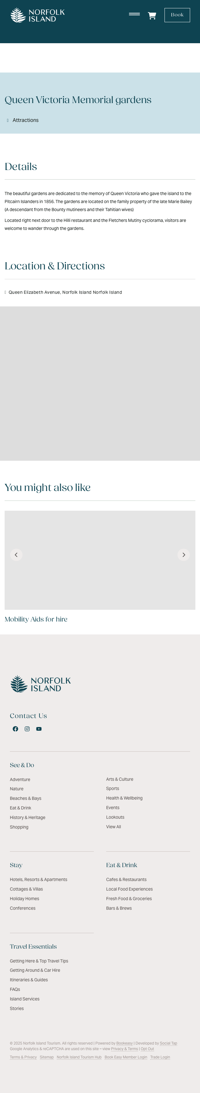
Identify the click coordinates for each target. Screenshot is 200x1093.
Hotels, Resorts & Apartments (38, 879)
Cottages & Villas (26, 889)
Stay (16, 865)
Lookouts (115, 817)
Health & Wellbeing (124, 798)
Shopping (19, 827)
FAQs (15, 989)
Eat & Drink (20, 808)
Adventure (20, 779)
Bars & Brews (119, 908)
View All (113, 826)
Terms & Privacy (23, 1057)
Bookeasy (124, 1043)
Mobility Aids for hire (36, 619)
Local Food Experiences (129, 889)
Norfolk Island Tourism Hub (79, 1057)
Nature (16, 789)
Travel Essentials (33, 947)
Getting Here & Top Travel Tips (39, 961)
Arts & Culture (119, 779)
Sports (112, 788)
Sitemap (47, 1057)
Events (112, 807)
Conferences (22, 908)
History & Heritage (27, 817)
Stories (17, 1008)
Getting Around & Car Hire (35, 970)
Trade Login (160, 1057)
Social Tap (168, 1043)
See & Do (22, 766)
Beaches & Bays (25, 798)
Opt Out (147, 1048)
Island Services (25, 999)
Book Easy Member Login (126, 1057)
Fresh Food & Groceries (129, 898)
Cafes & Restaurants (126, 879)
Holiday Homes (24, 898)
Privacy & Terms (124, 1048)
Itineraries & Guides (29, 980)
